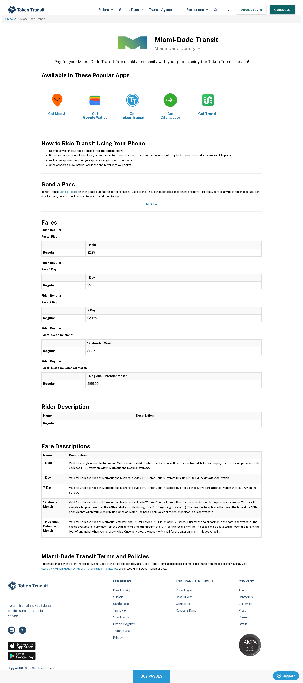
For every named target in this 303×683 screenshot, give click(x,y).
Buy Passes (151, 676)
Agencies (10, 19)
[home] (27, 10)
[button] (105, 9)
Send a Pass (67, 191)
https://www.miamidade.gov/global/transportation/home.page (79, 568)
